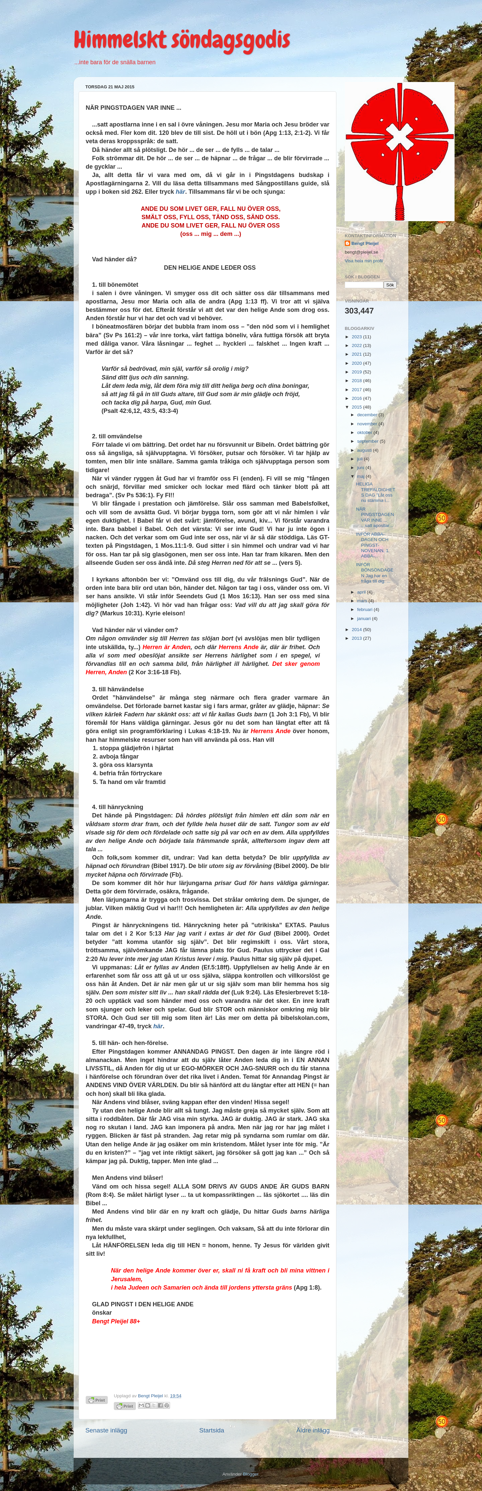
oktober (365, 432)
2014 (357, 629)
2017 (357, 389)
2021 (357, 354)
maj (361, 476)
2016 (357, 398)
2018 (357, 380)
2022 (357, 345)
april (362, 592)
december (368, 414)
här (180, 191)
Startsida (211, 1430)
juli (360, 458)
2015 (357, 407)
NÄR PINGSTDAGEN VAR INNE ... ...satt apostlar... (375, 517)
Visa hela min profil (364, 260)
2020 (357, 363)
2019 (357, 371)
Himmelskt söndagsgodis (182, 39)
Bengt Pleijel (365, 243)
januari (364, 618)
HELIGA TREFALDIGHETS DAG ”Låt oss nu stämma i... (375, 492)
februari (365, 609)
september (368, 441)
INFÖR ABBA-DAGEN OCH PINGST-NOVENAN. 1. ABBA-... (373, 545)
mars (363, 600)
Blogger (250, 1474)
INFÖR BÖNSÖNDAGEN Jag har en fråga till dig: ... (375, 573)
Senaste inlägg (106, 1430)
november (368, 423)
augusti (365, 450)
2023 (357, 336)
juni (361, 467)
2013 (357, 638)
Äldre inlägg (313, 1430)
